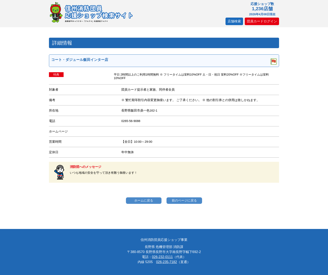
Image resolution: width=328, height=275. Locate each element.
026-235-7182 (166, 262)
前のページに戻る (184, 200)
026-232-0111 (162, 257)
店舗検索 (234, 21)
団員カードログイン (262, 21)
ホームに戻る (143, 200)
